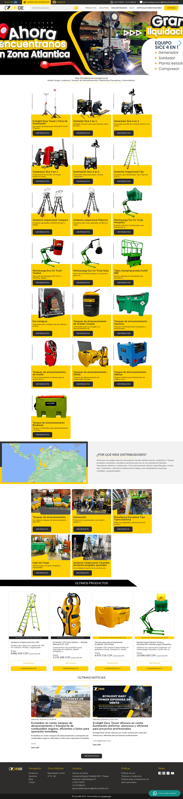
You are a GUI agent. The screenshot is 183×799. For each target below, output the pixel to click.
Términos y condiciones (131, 776)
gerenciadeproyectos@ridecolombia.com (159, 2)
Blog (132, 8)
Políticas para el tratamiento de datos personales (135, 781)
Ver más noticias (91, 756)
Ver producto (42, 529)
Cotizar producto (29, 668)
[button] (3, 43)
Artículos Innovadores (149, 8)
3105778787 (119, 2)
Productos (33, 773)
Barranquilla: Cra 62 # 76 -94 (56, 775)
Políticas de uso (128, 773)
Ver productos (42, 133)
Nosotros (104, 8)
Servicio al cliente (80, 773)
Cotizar (32, 782)
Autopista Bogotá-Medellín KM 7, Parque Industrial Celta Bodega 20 (90, 778)
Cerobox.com (106, 796)
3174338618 (131, 2)
